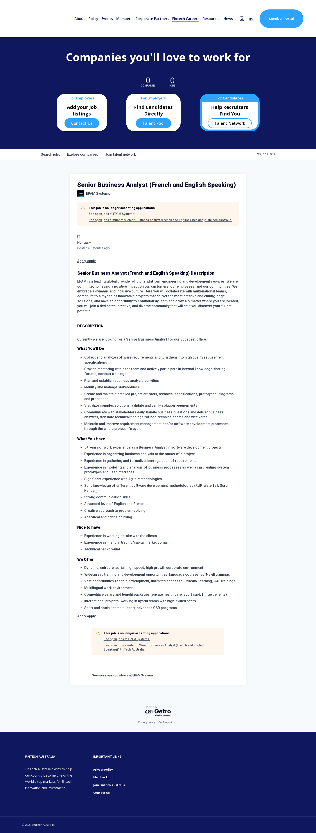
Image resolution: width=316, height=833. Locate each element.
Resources (211, 18)
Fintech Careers (185, 18)
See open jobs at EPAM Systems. (112, 214)
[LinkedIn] (250, 19)
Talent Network (229, 123)
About (79, 18)
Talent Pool (153, 123)
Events (107, 18)
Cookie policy (166, 722)
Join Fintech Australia (109, 785)
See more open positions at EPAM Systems (123, 675)
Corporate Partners (152, 18)
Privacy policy (146, 722)
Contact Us (82, 123)
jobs (50, 154)
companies (82, 154)
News (228, 18)
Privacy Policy (103, 770)
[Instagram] (242, 19)
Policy (93, 18)
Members (124, 18)
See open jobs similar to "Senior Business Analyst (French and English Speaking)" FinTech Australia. (160, 220)
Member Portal (281, 18)
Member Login (103, 777)
